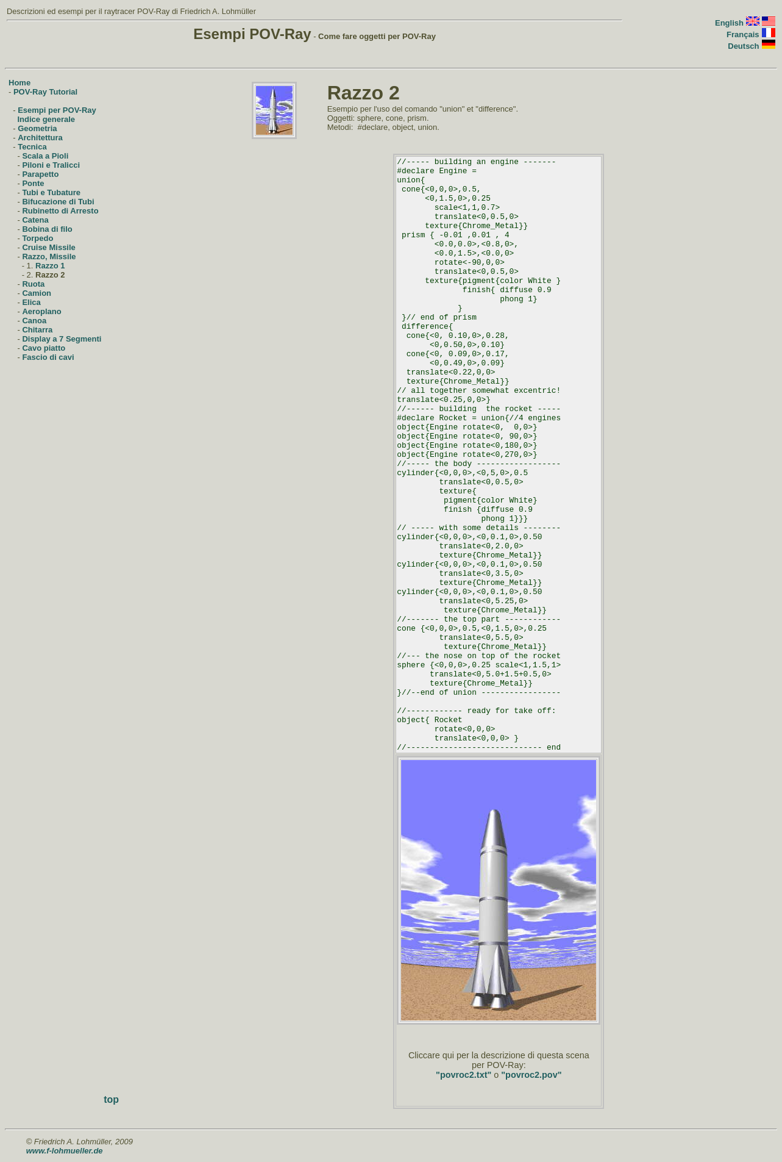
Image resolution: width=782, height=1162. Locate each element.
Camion (36, 293)
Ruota (33, 284)
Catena (35, 219)
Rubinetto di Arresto (60, 210)
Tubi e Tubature (51, 192)
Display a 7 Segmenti (61, 338)
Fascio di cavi (48, 357)
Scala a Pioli (45, 155)
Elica (31, 302)
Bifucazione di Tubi (58, 201)
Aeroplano (41, 311)
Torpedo (37, 238)
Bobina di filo (47, 229)
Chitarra (37, 329)
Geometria (37, 128)
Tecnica (32, 146)
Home (19, 82)
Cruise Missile (48, 247)
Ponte (33, 183)
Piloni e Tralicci (51, 165)
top (111, 1099)
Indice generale (46, 119)
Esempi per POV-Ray (57, 110)
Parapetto (40, 174)
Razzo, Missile (49, 256)
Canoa (34, 320)
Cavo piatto (43, 348)
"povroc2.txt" (463, 1075)
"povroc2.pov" (531, 1075)
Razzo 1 (50, 265)
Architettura (40, 137)
